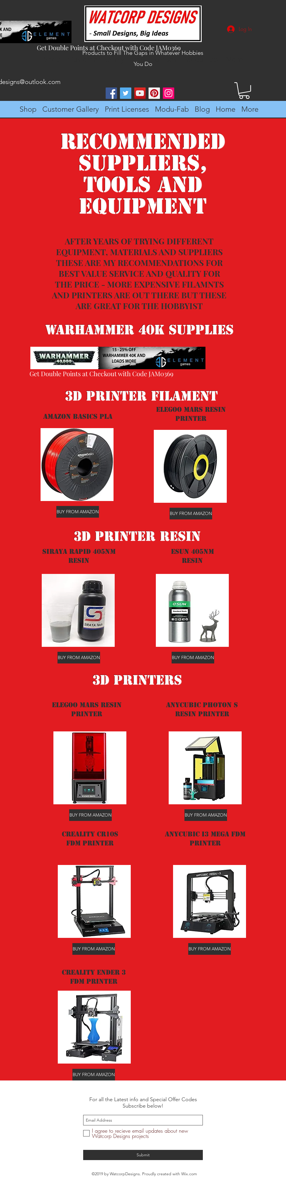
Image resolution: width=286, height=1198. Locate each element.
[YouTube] (140, 93)
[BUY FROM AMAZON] (77, 512)
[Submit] (143, 1155)
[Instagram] (168, 93)
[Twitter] (125, 93)
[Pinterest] (154, 93)
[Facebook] (111, 93)
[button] (244, 90)
